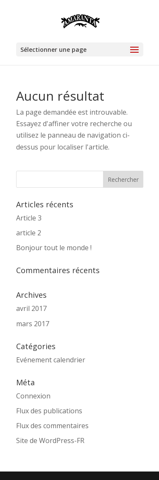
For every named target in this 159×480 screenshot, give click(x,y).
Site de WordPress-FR (50, 440)
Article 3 (29, 218)
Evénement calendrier (50, 359)
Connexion (33, 396)
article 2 (28, 232)
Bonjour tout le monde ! (54, 247)
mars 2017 (32, 323)
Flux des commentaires (52, 425)
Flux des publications (49, 410)
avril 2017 (31, 308)
